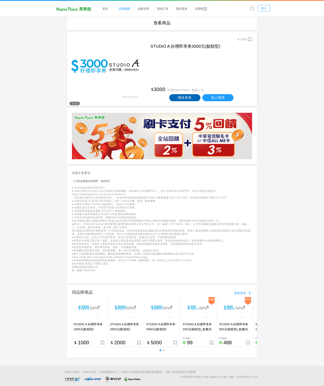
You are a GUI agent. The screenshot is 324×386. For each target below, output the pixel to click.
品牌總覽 (140, 9)
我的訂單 (178, 9)
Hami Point (72, 372)
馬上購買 (218, 98)
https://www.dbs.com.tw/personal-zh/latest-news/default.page (110, 258)
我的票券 (197, 9)
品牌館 (216, 9)
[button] (160, 351)
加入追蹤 (242, 40)
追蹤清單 (159, 9)
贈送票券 (185, 98)
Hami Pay (89, 372)
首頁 (121, 9)
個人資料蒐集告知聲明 (181, 372)
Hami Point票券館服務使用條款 (142, 372)
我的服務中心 (109, 372)
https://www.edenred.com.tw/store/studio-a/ (98, 195)
